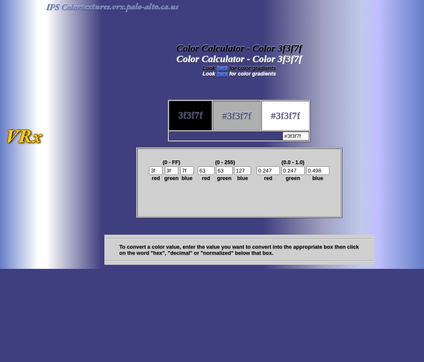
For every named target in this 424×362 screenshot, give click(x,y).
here (221, 68)
